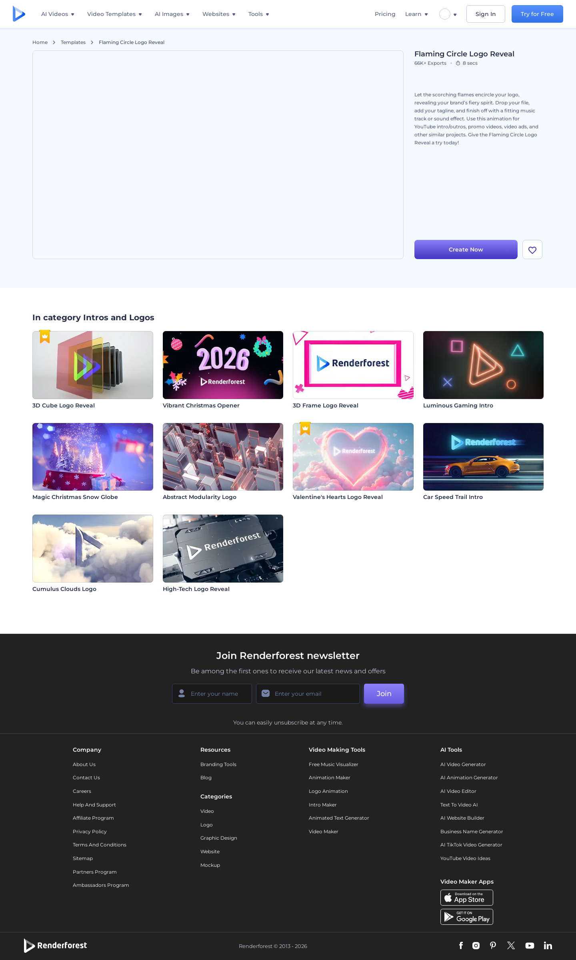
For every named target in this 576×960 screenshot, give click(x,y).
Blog (206, 777)
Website (210, 851)
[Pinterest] (493, 946)
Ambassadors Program (101, 885)
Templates (73, 42)
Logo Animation (328, 791)
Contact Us (86, 777)
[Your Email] (308, 694)
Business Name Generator (471, 831)
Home (40, 42)
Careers (82, 791)
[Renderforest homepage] (19, 14)
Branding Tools (218, 764)
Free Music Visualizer (333, 764)
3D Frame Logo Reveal (325, 405)
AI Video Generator (463, 764)
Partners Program (95, 872)
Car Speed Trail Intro (453, 497)
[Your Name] (212, 694)
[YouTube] (529, 946)
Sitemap (83, 858)
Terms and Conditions (99, 845)
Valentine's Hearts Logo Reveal (338, 497)
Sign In (486, 14)
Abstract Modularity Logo (199, 497)
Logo (206, 825)
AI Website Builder (462, 818)
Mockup (210, 865)
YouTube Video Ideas (465, 858)
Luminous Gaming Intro (458, 405)
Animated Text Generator (339, 818)
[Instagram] (476, 946)
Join (384, 693)
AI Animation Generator (469, 777)
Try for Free (537, 14)
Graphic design (218, 838)
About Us (84, 764)
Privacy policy (90, 831)
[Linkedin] (548, 946)
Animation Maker (329, 777)
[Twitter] (511, 946)
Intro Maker (323, 805)
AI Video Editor (458, 791)
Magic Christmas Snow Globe (75, 497)
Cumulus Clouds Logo (64, 589)
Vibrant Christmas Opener (201, 405)
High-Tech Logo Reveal (196, 589)
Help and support (94, 805)
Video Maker (323, 831)
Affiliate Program (93, 818)
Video (207, 811)
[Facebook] (461, 946)
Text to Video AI (459, 805)
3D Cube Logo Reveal (63, 405)
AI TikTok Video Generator (471, 845)
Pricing (385, 14)
